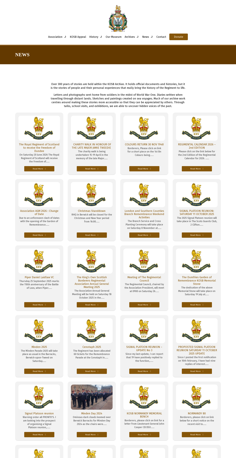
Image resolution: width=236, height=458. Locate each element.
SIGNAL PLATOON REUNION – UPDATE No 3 (144, 348)
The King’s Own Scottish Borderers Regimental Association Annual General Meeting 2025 (92, 282)
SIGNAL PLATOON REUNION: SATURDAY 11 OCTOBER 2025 (197, 212)
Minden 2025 (39, 347)
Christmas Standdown (92, 211)
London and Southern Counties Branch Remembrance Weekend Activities (144, 214)
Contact (161, 37)
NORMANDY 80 (197, 413)
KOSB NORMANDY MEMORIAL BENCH (144, 415)
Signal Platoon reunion (39, 413)
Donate (178, 37)
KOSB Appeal (78, 37)
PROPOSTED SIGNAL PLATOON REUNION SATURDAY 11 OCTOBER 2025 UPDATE (197, 350)
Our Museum (114, 37)
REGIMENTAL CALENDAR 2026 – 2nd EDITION (197, 146)
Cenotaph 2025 (91, 347)
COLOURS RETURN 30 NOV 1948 (144, 144)
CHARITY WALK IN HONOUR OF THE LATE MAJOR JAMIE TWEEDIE (92, 146)
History (93, 37)
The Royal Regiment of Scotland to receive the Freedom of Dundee (39, 148)
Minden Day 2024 (91, 413)
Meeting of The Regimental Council (144, 279)
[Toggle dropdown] (65, 37)
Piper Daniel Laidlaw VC (39, 277)
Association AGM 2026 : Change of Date (39, 212)
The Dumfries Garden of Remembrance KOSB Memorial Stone (197, 280)
